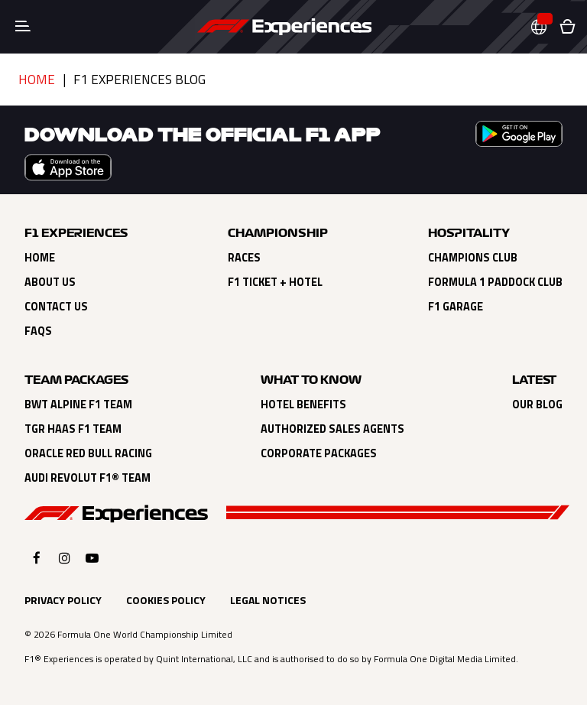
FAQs (38, 331)
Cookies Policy (166, 600)
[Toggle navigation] (23, 27)
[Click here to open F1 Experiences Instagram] (64, 557)
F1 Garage (455, 306)
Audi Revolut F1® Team (87, 477)
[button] (544, 27)
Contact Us (56, 306)
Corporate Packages (319, 453)
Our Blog (537, 404)
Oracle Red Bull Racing (88, 453)
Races (244, 257)
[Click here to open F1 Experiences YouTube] (92, 557)
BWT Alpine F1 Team (78, 404)
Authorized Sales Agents (332, 429)
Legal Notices (268, 600)
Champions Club (472, 257)
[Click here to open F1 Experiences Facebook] (37, 557)
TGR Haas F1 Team (73, 429)
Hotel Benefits (303, 404)
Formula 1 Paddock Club (495, 282)
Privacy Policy (63, 600)
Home (36, 79)
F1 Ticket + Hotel (275, 282)
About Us (50, 282)
